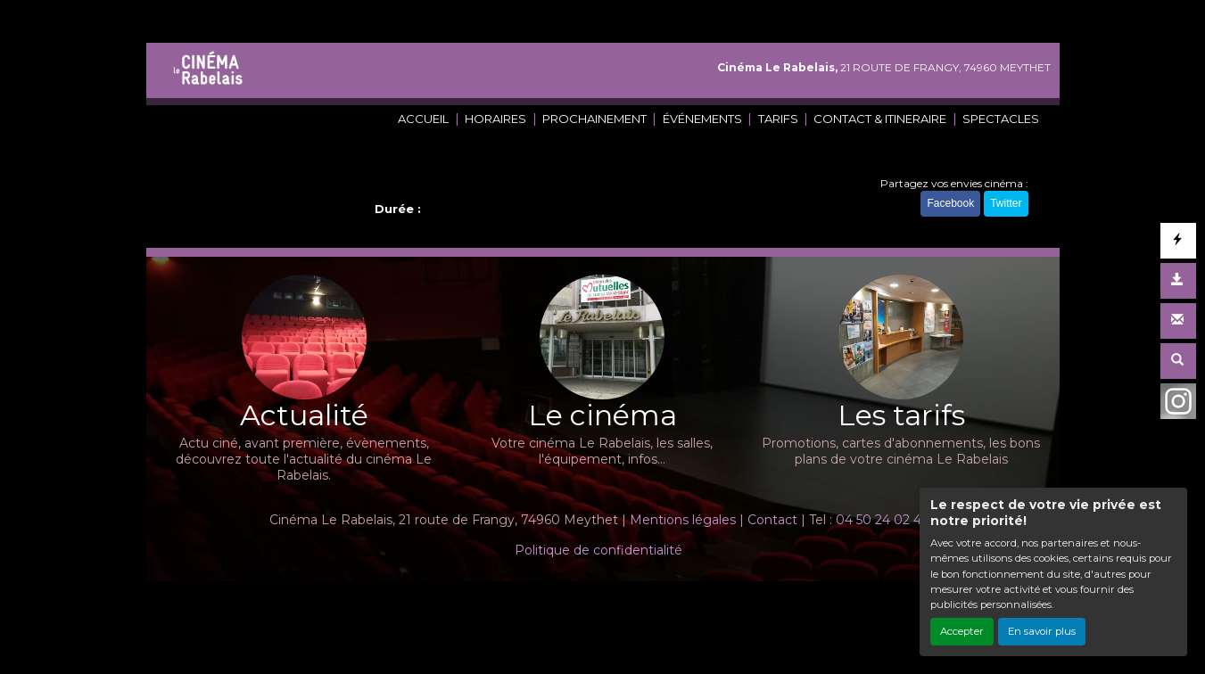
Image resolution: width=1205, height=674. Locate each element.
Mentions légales (683, 520)
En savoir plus (1042, 631)
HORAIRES (495, 118)
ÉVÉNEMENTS (702, 118)
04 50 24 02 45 (882, 520)
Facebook (950, 203)
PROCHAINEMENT (594, 118)
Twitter (1005, 203)
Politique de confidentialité (598, 550)
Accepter (962, 631)
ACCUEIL (423, 118)
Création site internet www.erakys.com (541, 605)
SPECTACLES (1000, 118)
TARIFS (778, 118)
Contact (772, 520)
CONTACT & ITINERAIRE (879, 118)
